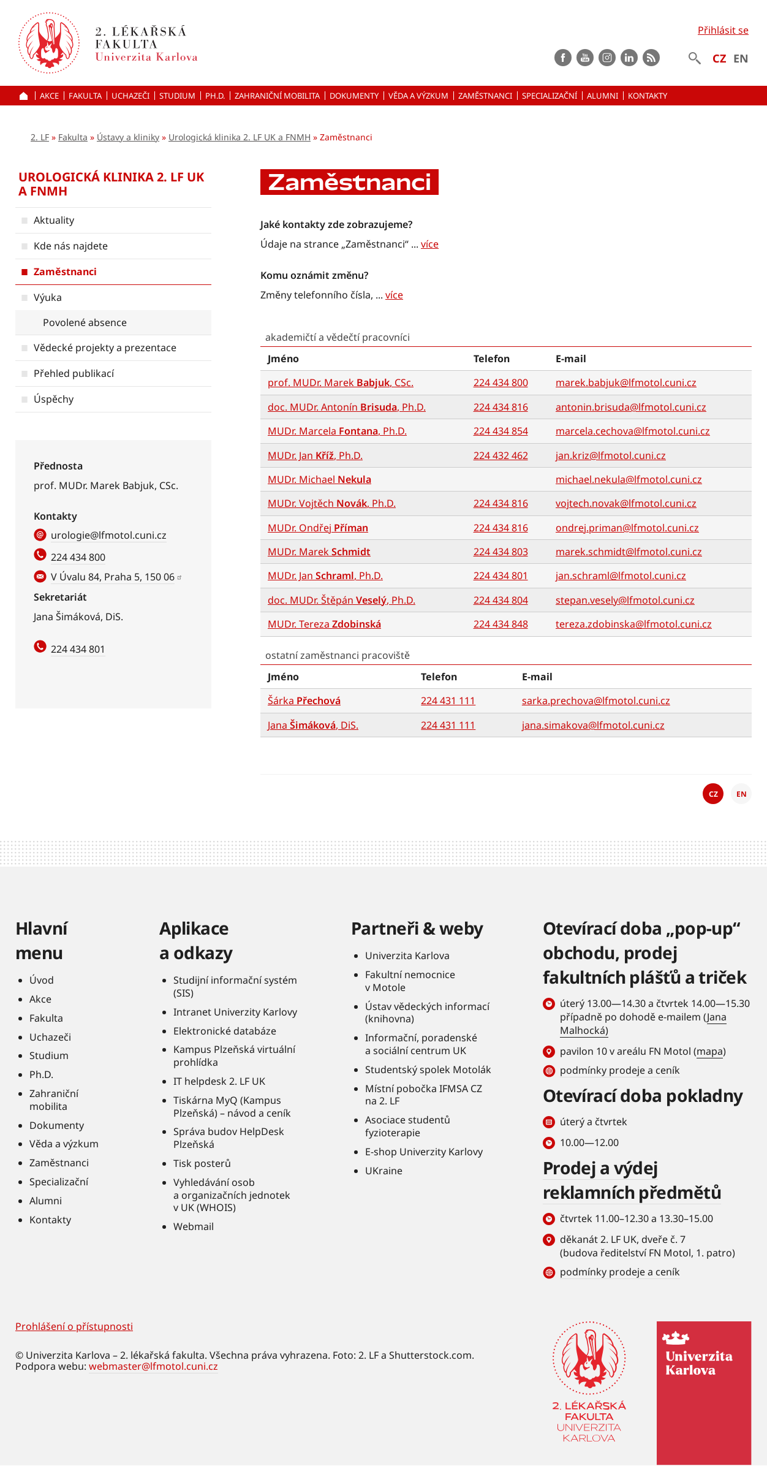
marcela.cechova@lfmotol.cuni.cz (633, 431)
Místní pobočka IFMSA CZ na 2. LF (423, 1095)
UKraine (383, 1170)
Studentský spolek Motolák (428, 1069)
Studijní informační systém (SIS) (235, 986)
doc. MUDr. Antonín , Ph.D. (347, 407)
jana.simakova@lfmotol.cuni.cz (593, 725)
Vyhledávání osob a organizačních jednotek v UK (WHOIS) (231, 1195)
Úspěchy (54, 399)
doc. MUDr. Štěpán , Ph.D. (341, 600)
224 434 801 (78, 649)
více (430, 244)
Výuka (48, 297)
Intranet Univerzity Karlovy (235, 1012)
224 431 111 (448, 700)
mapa (710, 1051)
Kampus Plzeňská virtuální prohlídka (234, 1056)
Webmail (193, 1226)
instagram (607, 57)
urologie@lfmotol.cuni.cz (109, 535)
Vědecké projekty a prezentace (105, 347)
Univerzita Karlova (407, 955)
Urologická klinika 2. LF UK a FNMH (239, 137)
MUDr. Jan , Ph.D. (315, 455)
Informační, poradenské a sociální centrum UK (421, 1044)
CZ (719, 58)
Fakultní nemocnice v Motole (410, 981)
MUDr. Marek (319, 551)
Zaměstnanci (65, 271)
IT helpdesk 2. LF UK (219, 1081)
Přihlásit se (723, 30)
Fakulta (73, 137)
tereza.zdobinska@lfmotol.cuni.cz (634, 624)
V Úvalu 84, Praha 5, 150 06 (113, 576)
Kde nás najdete (71, 246)
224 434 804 (501, 600)
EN (741, 58)
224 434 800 (78, 557)
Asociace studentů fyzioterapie (407, 1126)
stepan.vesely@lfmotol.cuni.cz (625, 600)
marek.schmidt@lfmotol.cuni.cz (629, 551)
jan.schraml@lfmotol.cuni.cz (621, 575)
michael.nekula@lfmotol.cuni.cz (629, 479)
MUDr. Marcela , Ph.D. (337, 431)
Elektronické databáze (224, 1031)
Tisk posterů (202, 1163)
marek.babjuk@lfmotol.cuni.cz (626, 382)
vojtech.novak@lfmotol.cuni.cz (626, 503)
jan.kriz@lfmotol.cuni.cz (611, 455)
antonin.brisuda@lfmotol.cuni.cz (631, 407)
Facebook (563, 57)
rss (651, 57)
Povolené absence (85, 322)
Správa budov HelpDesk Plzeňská (228, 1138)
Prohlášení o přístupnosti (74, 1326)
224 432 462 (501, 455)
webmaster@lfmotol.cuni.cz (153, 1366)
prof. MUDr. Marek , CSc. (341, 382)
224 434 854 (501, 431)
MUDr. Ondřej (318, 527)
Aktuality (54, 220)
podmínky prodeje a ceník (620, 1070)
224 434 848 (501, 624)
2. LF (40, 137)
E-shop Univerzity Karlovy (424, 1151)
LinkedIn (629, 57)
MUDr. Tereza (324, 624)
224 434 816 (501, 407)
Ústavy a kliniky (128, 137)
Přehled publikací (74, 373)
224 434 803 (501, 551)
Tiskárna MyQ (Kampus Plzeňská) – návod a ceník (232, 1106)
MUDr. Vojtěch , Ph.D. (332, 503)
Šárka (304, 700)
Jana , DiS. (313, 725)
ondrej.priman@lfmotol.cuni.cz (627, 527)
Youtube (585, 57)
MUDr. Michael (319, 479)
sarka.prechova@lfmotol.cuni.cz (596, 700)
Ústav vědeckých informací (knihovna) (427, 1013)
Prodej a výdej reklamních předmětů (632, 1180)
